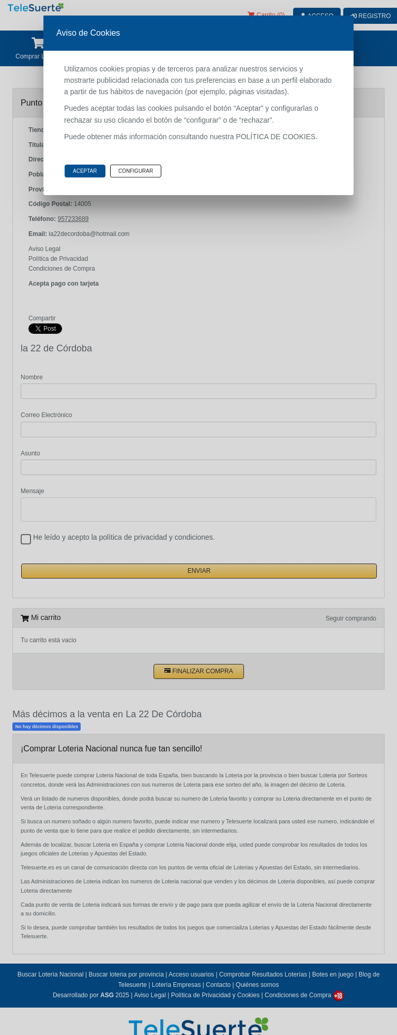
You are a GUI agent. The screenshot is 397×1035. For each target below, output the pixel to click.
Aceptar (85, 171)
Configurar (135, 171)
